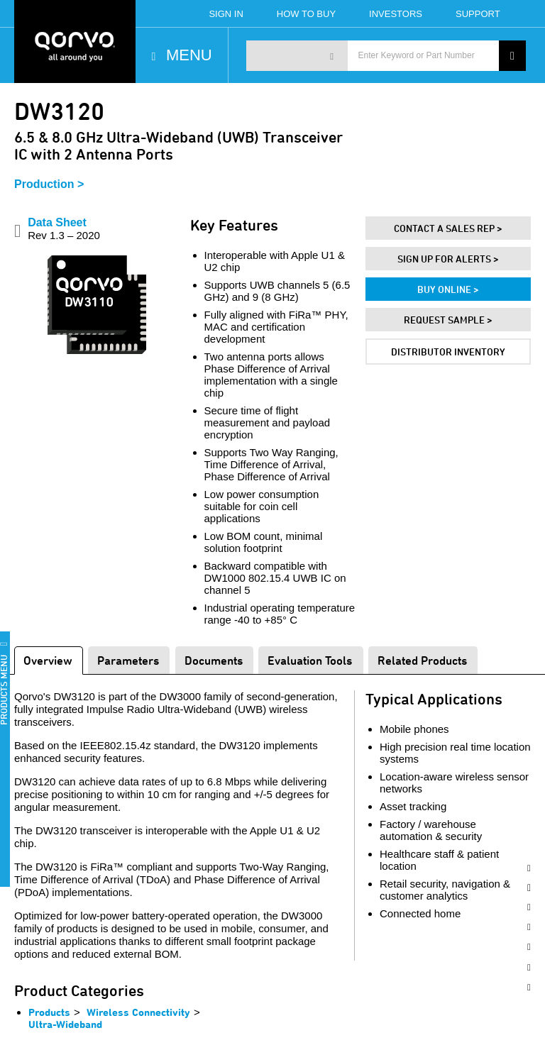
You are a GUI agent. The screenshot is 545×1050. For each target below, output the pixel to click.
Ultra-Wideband (65, 1024)
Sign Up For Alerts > (448, 259)
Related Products (422, 660)
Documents (214, 660)
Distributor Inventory (448, 352)
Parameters (128, 660)
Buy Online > (448, 289)
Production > (49, 184)
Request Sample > (448, 320)
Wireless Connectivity (138, 1012)
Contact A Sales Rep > (448, 228)
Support (478, 14)
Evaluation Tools (310, 660)
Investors (395, 14)
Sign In (226, 14)
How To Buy (306, 14)
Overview (47, 660)
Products (49, 1012)
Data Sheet (64, 228)
